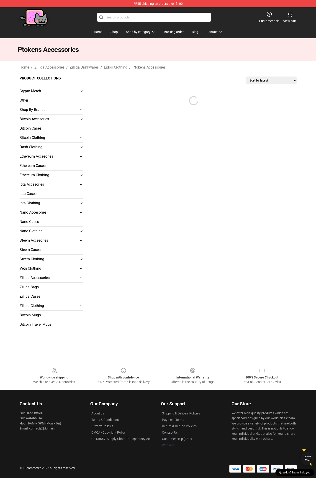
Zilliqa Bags (29, 287)
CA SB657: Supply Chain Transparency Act (121, 439)
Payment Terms (173, 420)
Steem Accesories (34, 240)
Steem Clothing (32, 259)
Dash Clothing (31, 147)
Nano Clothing (31, 231)
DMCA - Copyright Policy (108, 432)
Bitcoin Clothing (32, 137)
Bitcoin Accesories (34, 119)
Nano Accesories (33, 212)
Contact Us (170, 432)
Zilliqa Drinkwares (84, 67)
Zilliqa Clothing (32, 306)
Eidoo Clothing (115, 67)
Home (24, 67)
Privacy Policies (102, 426)
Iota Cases (28, 194)
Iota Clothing (30, 203)
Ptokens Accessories (149, 67)
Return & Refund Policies (179, 426)
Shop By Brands (32, 109)
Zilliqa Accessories (49, 67)
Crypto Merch (30, 91)
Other (24, 100)
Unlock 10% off (307, 458)
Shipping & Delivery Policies (181, 413)
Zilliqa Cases (30, 296)
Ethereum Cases (33, 166)
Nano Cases (29, 222)
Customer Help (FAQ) (177, 439)
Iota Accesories (32, 184)
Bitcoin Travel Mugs (35, 324)
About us (97, 413)
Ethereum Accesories (36, 156)
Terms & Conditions (105, 420)
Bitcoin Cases (30, 128)
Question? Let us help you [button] (295, 472)
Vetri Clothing (30, 268)
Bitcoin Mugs (30, 315)
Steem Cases (30, 250)
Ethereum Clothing (34, 175)
